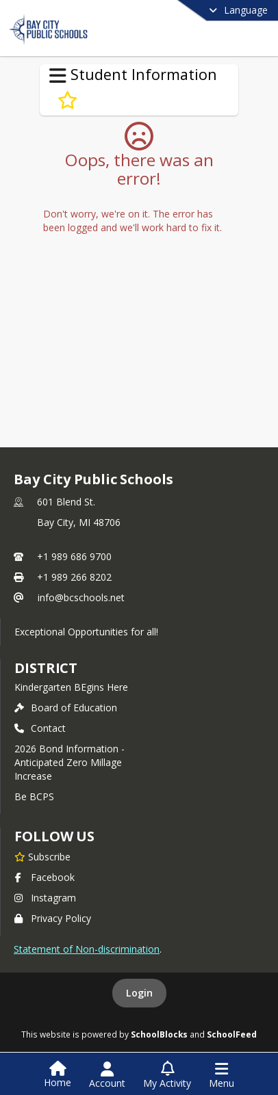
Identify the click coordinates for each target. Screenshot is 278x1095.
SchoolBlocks (159, 1034)
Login (139, 992)
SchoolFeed (232, 1034)
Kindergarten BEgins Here (71, 687)
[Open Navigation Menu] (221, 1075)
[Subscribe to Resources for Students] (67, 100)
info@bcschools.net (81, 597)
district (45, 668)
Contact (40, 728)
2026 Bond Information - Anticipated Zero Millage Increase (69, 762)
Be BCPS (34, 796)
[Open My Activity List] (167, 1075)
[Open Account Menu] (107, 1075)
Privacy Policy (52, 918)
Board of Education (65, 707)
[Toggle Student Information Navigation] (57, 75)
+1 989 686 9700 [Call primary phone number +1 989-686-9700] (74, 556)
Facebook (44, 877)
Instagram (45, 897)
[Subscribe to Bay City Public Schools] (42, 856)
